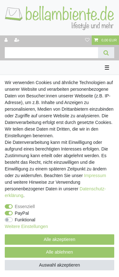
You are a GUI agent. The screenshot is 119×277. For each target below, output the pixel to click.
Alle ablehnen (59, 252)
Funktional (25, 219)
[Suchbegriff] (51, 52)
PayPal (22, 213)
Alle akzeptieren (60, 239)
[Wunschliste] (87, 40)
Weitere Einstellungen (26, 226)
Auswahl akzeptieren (59, 265)
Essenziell (25, 206)
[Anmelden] (6, 40)
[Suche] (106, 52)
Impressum (95, 175)
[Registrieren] (17, 40)
